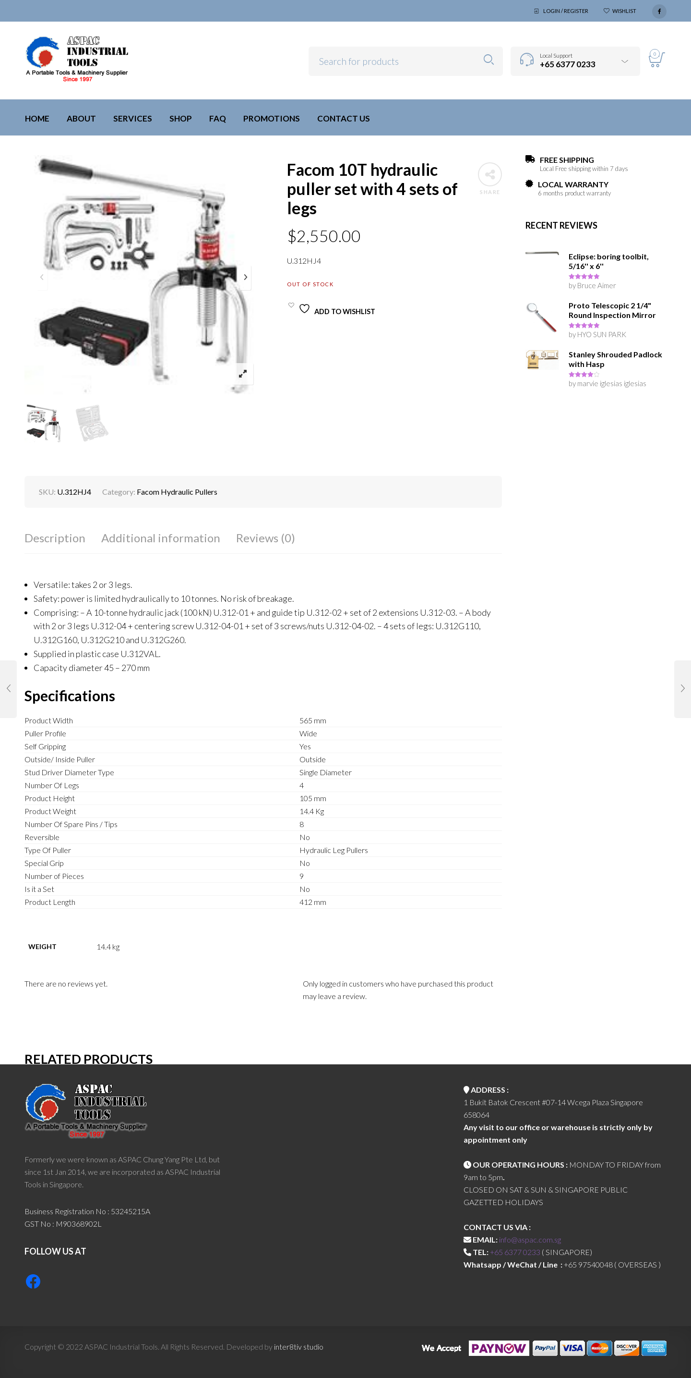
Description (54, 538)
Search (489, 60)
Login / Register (565, 11)
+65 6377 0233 (515, 1251)
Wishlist (624, 11)
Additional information (160, 538)
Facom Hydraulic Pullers (177, 491)
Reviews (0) (265, 538)
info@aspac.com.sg (530, 1239)
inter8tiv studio (298, 1346)
